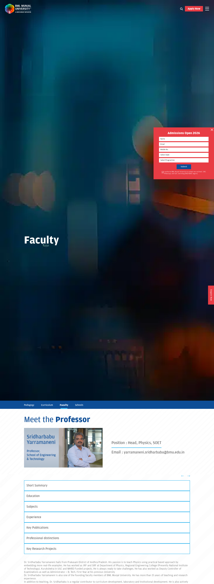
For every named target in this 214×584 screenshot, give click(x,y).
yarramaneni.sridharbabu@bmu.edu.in (156, 452)
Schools (80, 405)
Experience (34, 518)
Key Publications (38, 529)
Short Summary (37, 486)
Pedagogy (29, 405)
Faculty (65, 405)
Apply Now (194, 9)
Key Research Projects (41, 551)
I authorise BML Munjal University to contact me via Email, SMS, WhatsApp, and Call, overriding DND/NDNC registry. (194, 175)
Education (33, 496)
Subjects (32, 507)
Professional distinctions (43, 540)
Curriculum (48, 405)
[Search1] (181, 9)
